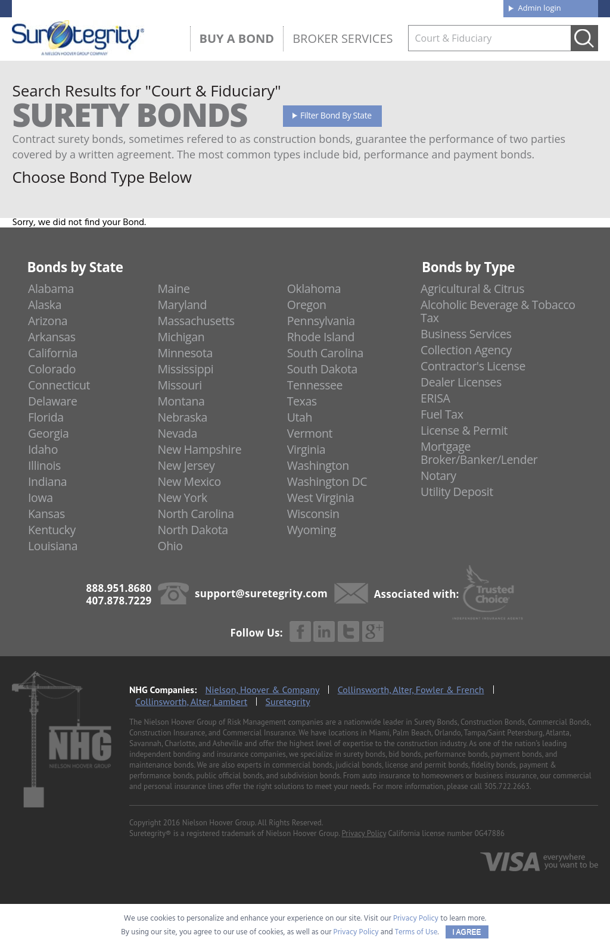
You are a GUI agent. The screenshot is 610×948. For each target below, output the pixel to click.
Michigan (180, 337)
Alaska (44, 305)
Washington (318, 465)
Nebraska (182, 417)
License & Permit (464, 430)
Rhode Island (320, 337)
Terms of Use (416, 932)
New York (182, 497)
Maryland (182, 305)
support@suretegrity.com (261, 593)
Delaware (52, 401)
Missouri (179, 385)
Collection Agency (466, 350)
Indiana (47, 481)
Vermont (309, 433)
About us (309, 7)
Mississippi (185, 369)
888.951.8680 (105, 7)
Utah (299, 417)
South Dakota (322, 369)
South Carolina (325, 353)
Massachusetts (195, 321)
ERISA (435, 398)
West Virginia (320, 497)
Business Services (466, 334)
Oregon (306, 305)
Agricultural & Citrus (472, 288)
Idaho (43, 449)
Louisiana (52, 546)
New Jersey (185, 465)
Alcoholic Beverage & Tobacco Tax (498, 311)
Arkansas (52, 337)
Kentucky (52, 530)
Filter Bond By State (336, 115)
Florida (46, 417)
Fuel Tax (442, 414)
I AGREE (467, 932)
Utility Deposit (457, 492)
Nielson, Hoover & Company (263, 690)
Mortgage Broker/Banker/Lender (479, 452)
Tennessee (315, 385)
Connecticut (59, 385)
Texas (302, 401)
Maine (173, 288)
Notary (438, 475)
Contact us (466, 7)
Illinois (44, 465)
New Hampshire (199, 449)
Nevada (177, 433)
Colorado (52, 369)
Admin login (539, 7)
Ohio (169, 546)
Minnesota (185, 353)
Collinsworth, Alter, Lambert (191, 701)
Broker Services (342, 38)
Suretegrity (288, 701)
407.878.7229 (190, 7)
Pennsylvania (321, 321)
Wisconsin (313, 514)
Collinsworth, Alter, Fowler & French (411, 690)
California (52, 353)
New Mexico (189, 481)
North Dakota (192, 530)
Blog (385, 7)
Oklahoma (314, 288)
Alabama (51, 288)
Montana (180, 401)
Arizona (47, 321)
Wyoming (311, 530)
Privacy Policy (363, 833)
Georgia (48, 433)
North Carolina (195, 514)
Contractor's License (473, 366)
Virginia (306, 449)
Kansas (46, 514)
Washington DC (327, 481)
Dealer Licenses (461, 382)
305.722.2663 (507, 786)
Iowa (40, 497)
